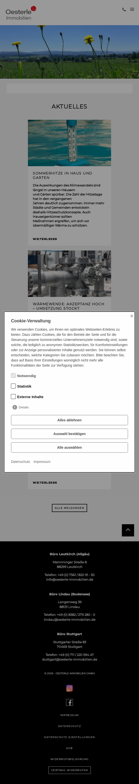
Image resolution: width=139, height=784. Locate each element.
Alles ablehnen (70, 420)
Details (24, 407)
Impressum (42, 462)
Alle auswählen (69, 447)
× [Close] (131, 316)
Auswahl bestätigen (69, 434)
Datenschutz (20, 462)
